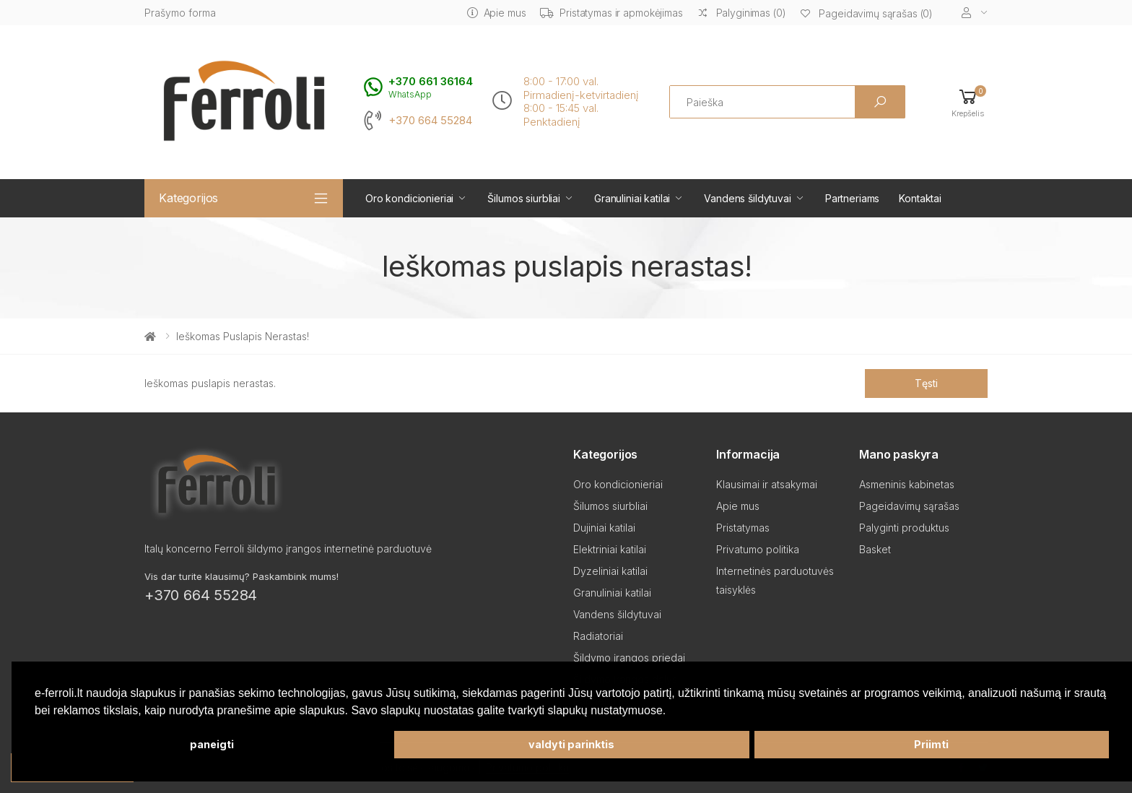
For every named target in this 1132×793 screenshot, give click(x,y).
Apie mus (496, 12)
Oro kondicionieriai (409, 198)
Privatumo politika (757, 549)
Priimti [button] (931, 744)
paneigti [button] (212, 744)
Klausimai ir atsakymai (766, 484)
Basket (875, 549)
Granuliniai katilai (632, 198)
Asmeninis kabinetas (906, 484)
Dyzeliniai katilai (610, 571)
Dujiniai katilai (604, 527)
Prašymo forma (180, 12)
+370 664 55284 (430, 120)
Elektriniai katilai (609, 549)
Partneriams (852, 198)
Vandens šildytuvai (747, 198)
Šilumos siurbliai (523, 198)
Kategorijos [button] (188, 198)
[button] (968, 102)
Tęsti (926, 383)
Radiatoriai (598, 636)
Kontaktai (920, 198)
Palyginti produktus (904, 527)
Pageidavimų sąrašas (909, 506)
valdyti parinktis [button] (571, 744)
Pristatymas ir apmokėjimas (611, 12)
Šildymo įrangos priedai (629, 657)
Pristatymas (743, 527)
